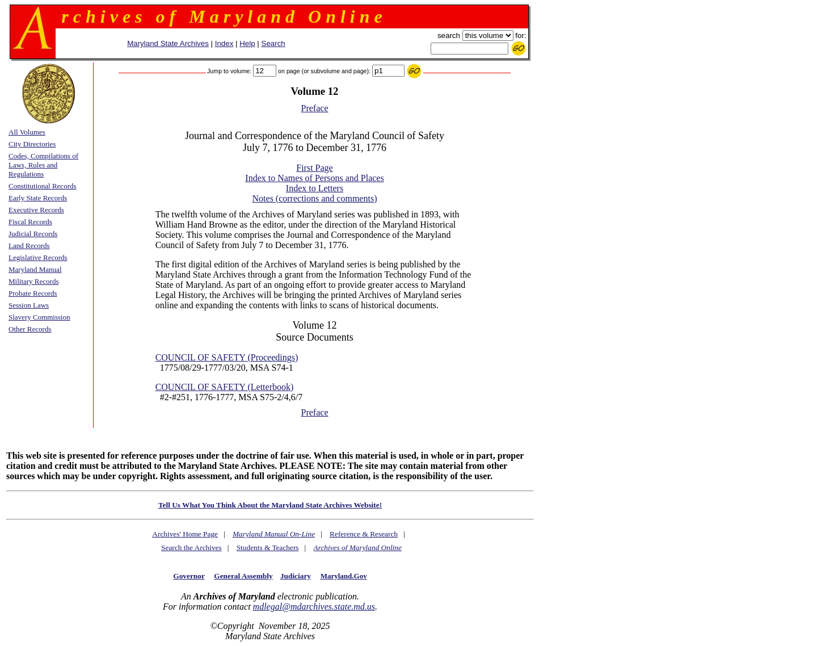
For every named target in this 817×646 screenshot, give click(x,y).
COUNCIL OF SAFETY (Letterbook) (224, 387)
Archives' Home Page (185, 534)
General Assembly (243, 576)
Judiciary (295, 576)
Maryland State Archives (168, 43)
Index (224, 43)
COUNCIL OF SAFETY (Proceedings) (226, 357)
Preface (315, 108)
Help (247, 43)
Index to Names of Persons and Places (314, 178)
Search (273, 43)
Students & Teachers (268, 547)
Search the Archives (191, 547)
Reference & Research (364, 534)
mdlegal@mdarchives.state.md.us (314, 606)
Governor (188, 576)
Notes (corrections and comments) (314, 198)
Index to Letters (314, 188)
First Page (314, 168)
